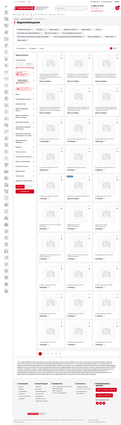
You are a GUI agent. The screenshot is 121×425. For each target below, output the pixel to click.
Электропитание (21, 104)
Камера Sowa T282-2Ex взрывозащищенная (73, 225)
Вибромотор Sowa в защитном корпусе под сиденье (50, 225)
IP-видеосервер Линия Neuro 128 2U (77, 139)
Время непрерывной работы (22, 109)
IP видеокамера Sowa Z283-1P (103, 342)
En (29, 1)
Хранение (18, 147)
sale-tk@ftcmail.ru (97, 11)
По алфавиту (32, 48)
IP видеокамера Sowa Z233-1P (103, 196)
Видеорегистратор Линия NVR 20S (76, 167)
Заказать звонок (95, 8)
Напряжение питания (22, 122)
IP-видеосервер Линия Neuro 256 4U (49, 139)
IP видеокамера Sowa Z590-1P (75, 285)
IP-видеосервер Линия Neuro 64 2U (104, 139)
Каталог (21, 386)
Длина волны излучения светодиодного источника (24, 134)
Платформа (18, 14)
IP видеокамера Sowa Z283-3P (47, 313)
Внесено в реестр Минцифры (21, 74)
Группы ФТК (21, 422)
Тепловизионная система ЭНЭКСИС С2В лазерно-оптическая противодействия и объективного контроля (78, 109)
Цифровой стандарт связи (24, 181)
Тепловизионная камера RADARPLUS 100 (78, 196)
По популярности (21, 48)
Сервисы (27, 14)
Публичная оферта (93, 420)
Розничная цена (20, 60)
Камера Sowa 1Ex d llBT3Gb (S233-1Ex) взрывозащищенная (77, 255)
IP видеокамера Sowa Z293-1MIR (104, 255)
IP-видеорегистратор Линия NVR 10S (105, 167)
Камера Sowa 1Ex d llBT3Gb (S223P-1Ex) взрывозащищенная (50, 255)
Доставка (53, 14)
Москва (23, 1)
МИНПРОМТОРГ (21, 82)
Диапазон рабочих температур (21, 141)
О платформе (23, 391)
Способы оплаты (41, 398)
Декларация (70, 176)
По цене (41, 48)
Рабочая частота (21, 152)
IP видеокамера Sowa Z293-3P (47, 285)
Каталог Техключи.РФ (27, 19)
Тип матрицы (20, 176)
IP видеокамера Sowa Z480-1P (103, 313)
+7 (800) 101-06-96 (97, 7)
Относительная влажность (24, 157)
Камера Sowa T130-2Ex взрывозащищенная (101, 225)
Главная (16, 19)
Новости (45, 14)
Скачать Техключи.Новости (106, 389)
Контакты (62, 14)
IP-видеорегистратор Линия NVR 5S (49, 196)
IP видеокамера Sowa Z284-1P (75, 342)
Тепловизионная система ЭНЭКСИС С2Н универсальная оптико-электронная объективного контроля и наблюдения (106, 75)
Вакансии (22, 398)
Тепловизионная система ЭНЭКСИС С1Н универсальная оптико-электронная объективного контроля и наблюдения (50, 109)
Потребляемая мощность (23, 99)
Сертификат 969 (21, 89)
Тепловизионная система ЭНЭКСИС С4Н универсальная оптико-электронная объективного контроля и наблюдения (78, 75)
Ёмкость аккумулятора (23, 161)
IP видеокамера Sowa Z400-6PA (103, 285)
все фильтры (25, 191)
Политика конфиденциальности (97, 422)
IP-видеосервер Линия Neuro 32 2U (48, 167)
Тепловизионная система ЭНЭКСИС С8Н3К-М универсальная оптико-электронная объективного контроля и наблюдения (50, 76)
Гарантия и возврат (42, 401)
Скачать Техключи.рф (104, 395)
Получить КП (36, 14)
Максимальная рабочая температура (23, 128)
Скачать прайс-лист (25, 396)
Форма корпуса (20, 171)
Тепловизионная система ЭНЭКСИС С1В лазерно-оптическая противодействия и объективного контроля (106, 109)
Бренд (17, 94)
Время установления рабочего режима (22, 116)
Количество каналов (22, 166)
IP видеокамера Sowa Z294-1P (47, 342)
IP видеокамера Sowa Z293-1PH (76, 313)
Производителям (41, 391)
